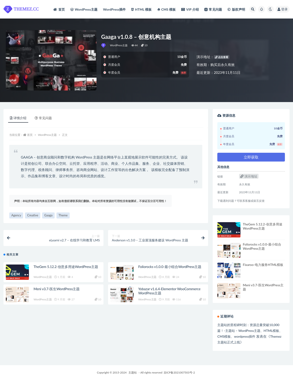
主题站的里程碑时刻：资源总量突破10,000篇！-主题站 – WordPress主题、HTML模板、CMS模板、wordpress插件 (249, 330)
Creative (32, 215)
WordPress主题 (119, 45)
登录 (282, 9)
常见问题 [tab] (43, 118)
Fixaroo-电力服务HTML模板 (263, 265)
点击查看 (221, 57)
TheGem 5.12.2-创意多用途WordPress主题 (66, 267)
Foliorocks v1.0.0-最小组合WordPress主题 (169, 267)
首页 (30, 135)
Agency (16, 215)
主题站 (132, 372)
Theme (63, 215)
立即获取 (251, 157)
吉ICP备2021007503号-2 (179, 372)
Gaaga (48, 215)
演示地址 (248, 176)
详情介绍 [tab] (18, 118)
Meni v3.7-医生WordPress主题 (57, 289)
